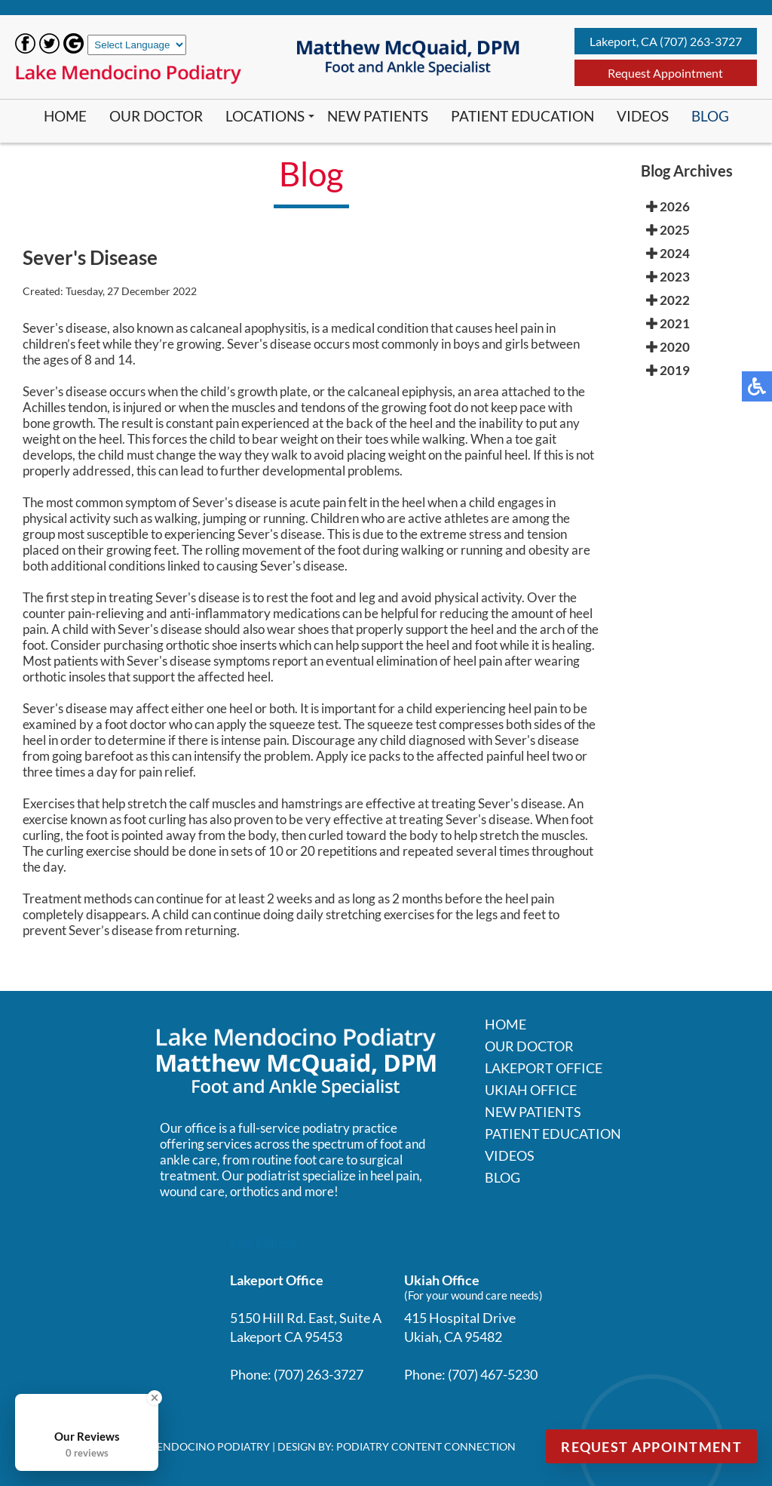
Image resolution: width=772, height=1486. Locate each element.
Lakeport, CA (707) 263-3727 (666, 41)
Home (65, 116)
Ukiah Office (531, 1089)
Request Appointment (665, 73)
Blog (710, 116)
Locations (265, 116)
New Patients (377, 116)
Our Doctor (156, 116)
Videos (643, 116)
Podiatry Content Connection (426, 1446)
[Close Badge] (154, 1397)
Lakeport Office (543, 1068)
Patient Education (522, 116)
